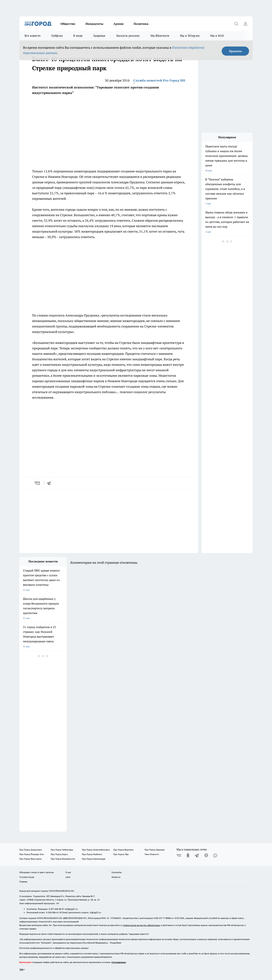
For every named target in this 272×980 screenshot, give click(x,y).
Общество (68, 24)
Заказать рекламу (128, 35)
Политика (141, 24)
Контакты (117, 872)
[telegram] (50, 483)
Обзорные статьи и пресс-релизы (36, 872)
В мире (78, 35)
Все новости (32, 35)
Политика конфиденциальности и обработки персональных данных (54, 948)
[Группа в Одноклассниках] (188, 855)
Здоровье (99, 35)
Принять (235, 51)
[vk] (37, 483)
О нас (68, 872)
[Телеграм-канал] (197, 855)
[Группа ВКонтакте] (178, 855)
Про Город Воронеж (123, 849)
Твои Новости (152, 854)
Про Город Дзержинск (30, 849)
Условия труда (26, 877)
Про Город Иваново (155, 849)
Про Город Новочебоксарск (96, 849)
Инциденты (94, 24)
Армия (118, 24)
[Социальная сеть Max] (215, 855)
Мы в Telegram (190, 35)
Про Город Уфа (121, 854)
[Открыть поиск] (236, 23)
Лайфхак (57, 35)
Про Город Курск (59, 854)
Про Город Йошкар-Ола (31, 854)
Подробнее (115, 942)
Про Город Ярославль (30, 858)
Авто (67, 877)
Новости (116, 877)
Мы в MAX (217, 35)
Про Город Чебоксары (62, 849)
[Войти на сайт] (245, 23)
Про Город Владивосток (63, 858)
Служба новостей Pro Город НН (159, 80)
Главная (23, 881)
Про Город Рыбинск (92, 854)
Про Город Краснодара (93, 858)
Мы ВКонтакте (160, 35)
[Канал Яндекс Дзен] (206, 855)
